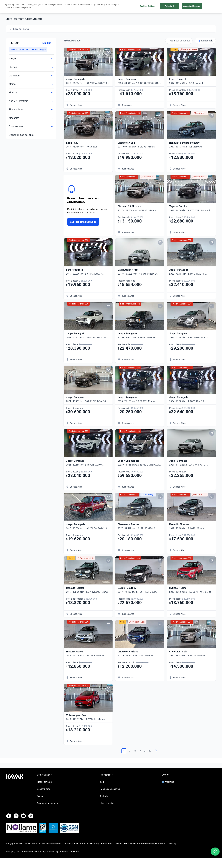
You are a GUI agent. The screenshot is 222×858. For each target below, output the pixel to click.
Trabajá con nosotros (109, 789)
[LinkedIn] (30, 815)
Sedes (40, 796)
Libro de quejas (106, 803)
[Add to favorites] (108, 51)
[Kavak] (14, 6)
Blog (101, 782)
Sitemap (172, 843)
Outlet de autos (131, 6)
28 (150, 751)
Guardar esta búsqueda (83, 221)
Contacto (103, 796)
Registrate (208, 6)
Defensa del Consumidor (126, 843)
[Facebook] (8, 815)
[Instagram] (16, 815)
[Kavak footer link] (14, 789)
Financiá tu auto (67, 6)
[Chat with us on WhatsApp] (215, 851)
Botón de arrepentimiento (153, 843)
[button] (28, 49)
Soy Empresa (152, 6)
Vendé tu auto (111, 6)
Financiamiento (44, 782)
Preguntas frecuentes (47, 803)
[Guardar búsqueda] (179, 41)
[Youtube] (23, 815)
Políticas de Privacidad (75, 843)
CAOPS (165, 775)
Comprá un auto (90, 6)
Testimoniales (106, 775)
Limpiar (46, 42)
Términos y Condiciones (100, 843)
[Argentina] (185, 6)
